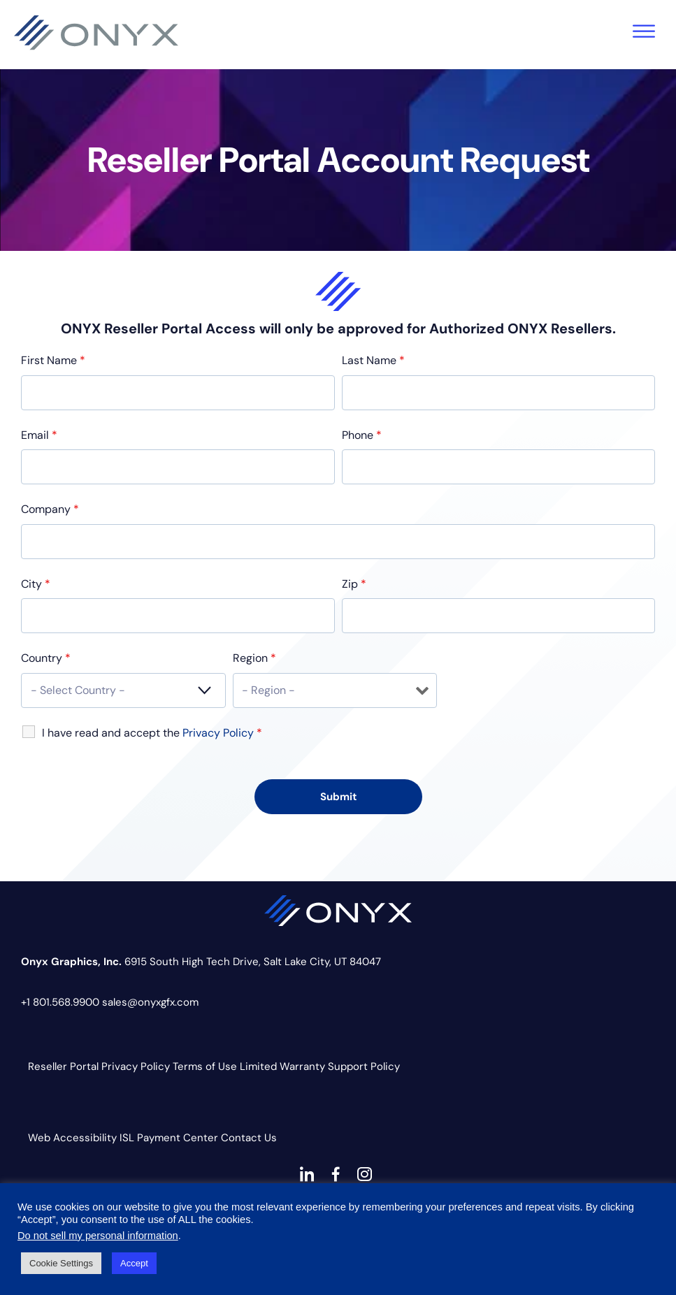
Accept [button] (134, 1263)
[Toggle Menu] (644, 31)
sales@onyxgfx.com (150, 1002)
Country (46, 658)
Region (254, 658)
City (35, 584)
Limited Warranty (282, 1066)
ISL (127, 1138)
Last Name (373, 360)
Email (39, 435)
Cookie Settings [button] (61, 1263)
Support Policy (364, 1066)
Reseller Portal (63, 1066)
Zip (354, 584)
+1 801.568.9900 (60, 1002)
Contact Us (249, 1138)
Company (50, 509)
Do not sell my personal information (97, 1235)
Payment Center (177, 1138)
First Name (53, 360)
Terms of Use (205, 1066)
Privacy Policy (135, 1066)
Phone (362, 435)
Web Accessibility (72, 1138)
